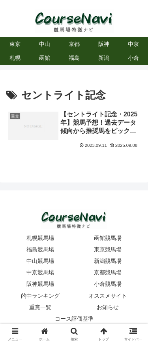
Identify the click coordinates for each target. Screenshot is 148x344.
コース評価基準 (74, 318)
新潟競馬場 (108, 261)
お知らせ (108, 307)
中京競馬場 (40, 272)
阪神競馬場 (40, 284)
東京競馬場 (108, 249)
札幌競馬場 (40, 238)
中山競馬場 (40, 261)
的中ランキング (40, 296)
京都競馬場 (108, 272)
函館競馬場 (108, 238)
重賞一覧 (40, 307)
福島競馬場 (40, 249)
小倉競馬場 (108, 284)
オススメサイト (107, 296)
